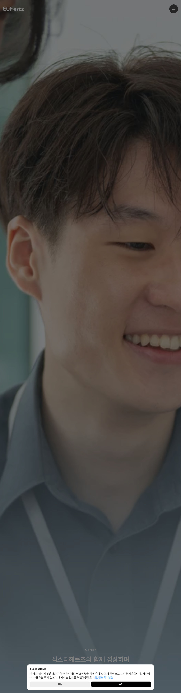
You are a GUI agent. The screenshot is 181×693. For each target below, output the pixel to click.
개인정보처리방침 (103, 677)
